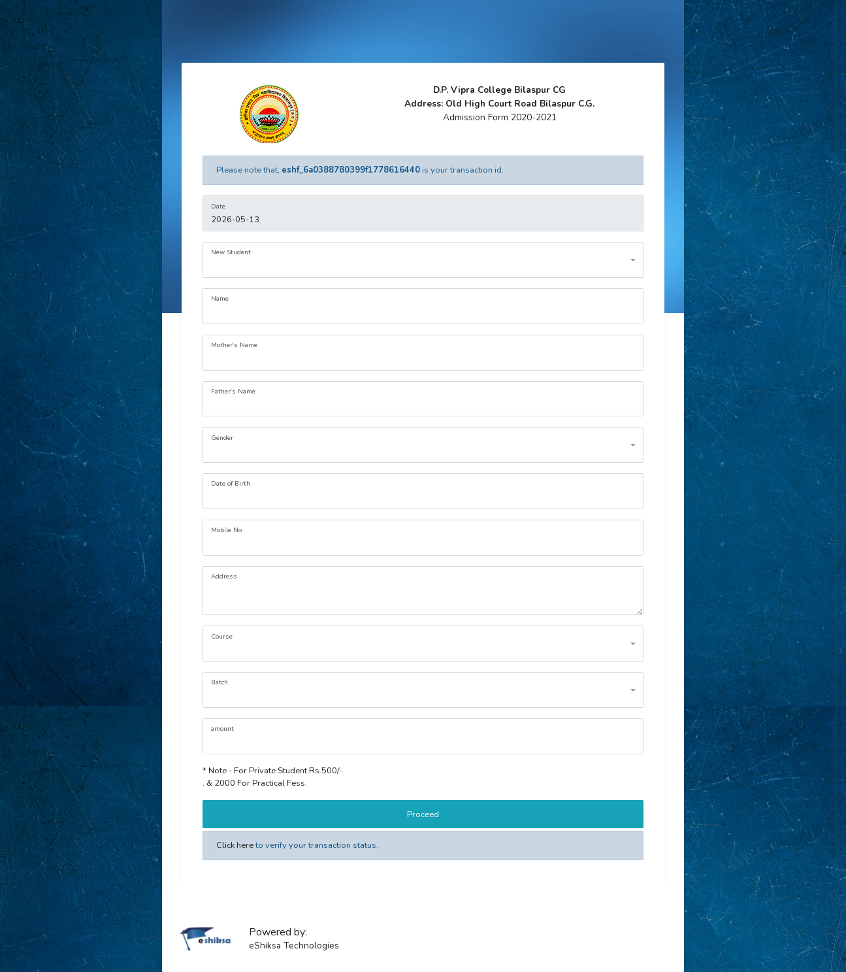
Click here (234, 845)
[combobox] (423, 260)
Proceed (423, 814)
